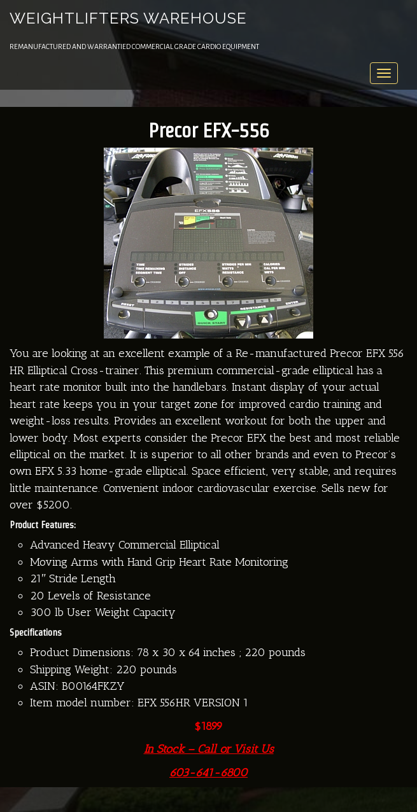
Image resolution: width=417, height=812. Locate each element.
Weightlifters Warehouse (128, 18)
